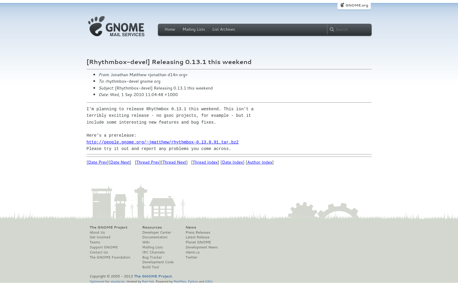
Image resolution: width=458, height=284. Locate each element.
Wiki (146, 242)
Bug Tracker (152, 257)
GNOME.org (356, 5)
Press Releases (198, 232)
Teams (95, 242)
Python (193, 281)
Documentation (154, 237)
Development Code (158, 262)
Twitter (191, 257)
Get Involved (100, 237)
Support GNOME (104, 247)
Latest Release (198, 237)
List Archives (223, 29)
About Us (97, 232)
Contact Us (99, 252)
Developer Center (156, 232)
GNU (209, 281)
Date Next (120, 162)
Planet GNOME (198, 242)
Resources (152, 227)
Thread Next (174, 162)
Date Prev (97, 162)
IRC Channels (153, 252)
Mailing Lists (194, 29)
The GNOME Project (109, 227)
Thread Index (205, 162)
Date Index (232, 162)
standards (117, 281)
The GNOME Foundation (110, 257)
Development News (202, 247)
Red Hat (148, 281)
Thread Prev (147, 162)
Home (170, 29)
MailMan (180, 281)
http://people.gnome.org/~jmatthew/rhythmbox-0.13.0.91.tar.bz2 (163, 142)
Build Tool (150, 267)
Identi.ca (193, 252)
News (191, 227)
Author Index (259, 162)
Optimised (97, 281)
